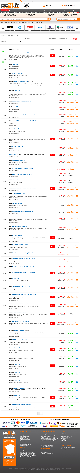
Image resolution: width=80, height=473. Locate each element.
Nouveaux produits (24, 451)
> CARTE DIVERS (28, 22)
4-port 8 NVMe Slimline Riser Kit (20, 404)
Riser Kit (14, 129)
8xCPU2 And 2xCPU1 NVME (18, 244)
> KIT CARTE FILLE (37, 22)
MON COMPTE (49, 5)
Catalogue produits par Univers (27, 450)
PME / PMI (63, 434)
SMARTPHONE (62, 12)
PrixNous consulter (61, 168)
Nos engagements (24, 435)
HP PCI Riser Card (16, 73)
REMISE (52, 49)
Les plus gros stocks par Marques (27, 454)
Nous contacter (71, 15)
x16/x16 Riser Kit (15, 203)
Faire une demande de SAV (47, 446)
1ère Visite (22, 440)
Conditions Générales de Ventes (48, 437)
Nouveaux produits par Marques (27, 452)
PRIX (60, 49)
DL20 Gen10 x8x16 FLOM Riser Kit (20, 174)
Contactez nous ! (24, 445)
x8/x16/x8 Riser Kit (16, 217)
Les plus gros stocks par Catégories (28, 455)
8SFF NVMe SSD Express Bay (19, 304)
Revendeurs (63, 435)
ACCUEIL (2, 22)
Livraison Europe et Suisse (67, 450)
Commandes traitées (74, 1)
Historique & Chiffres (24, 436)
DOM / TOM (63, 440)
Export (62, 443)
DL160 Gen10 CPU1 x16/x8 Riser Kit (21, 168)
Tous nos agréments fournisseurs (48, 434)
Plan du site (22, 442)
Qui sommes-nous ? (24, 434)
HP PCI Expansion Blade (18, 312)
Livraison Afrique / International (67, 448)
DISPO (70, 49)
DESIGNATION (13, 49)
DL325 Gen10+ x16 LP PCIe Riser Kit (21, 211)
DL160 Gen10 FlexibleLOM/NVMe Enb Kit (22, 188)
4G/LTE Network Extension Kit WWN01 (22, 120)
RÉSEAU (15, 12)
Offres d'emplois (44, 451)
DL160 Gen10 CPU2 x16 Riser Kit (20, 101)
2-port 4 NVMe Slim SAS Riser (19, 286)
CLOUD (32, 12)
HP (19, 30)
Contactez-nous (53, 0)
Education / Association (66, 437)
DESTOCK (76, 12)
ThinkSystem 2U (16, 330)
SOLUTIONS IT (38, 12)
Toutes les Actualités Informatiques (27, 456)
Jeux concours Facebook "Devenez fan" (49, 438)
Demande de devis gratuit (46, 436)
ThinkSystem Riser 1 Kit (18, 81)
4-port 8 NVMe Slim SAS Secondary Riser (22, 294)
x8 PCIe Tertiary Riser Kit (18, 226)
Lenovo (29, 30)
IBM (70, 30)
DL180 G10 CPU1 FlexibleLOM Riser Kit (22, 115)
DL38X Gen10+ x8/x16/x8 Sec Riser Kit (22, 267)
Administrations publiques (66, 436)
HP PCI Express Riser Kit (18, 339)
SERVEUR (3, 12)
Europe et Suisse (64, 442)
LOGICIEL (27, 12)
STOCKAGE (9, 12)
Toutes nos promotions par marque (48, 435)
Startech (9, 30)
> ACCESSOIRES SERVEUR (18, 22)
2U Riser (13, 137)
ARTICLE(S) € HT (70, 5)
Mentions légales (24, 443)
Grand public (63, 439)
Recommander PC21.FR (25, 444)
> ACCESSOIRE (8, 22)
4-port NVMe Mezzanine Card (19, 321)
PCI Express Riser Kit (16, 146)
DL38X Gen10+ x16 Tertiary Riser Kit (21, 253)
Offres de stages (44, 452)
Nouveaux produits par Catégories (27, 453)
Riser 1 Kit (14, 90)
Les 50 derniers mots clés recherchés (49, 440)
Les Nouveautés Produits (10, 46)
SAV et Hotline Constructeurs (47, 445)
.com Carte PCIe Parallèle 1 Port (21, 53)
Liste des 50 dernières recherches (9, 464)
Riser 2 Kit (14, 356)
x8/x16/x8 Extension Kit (17, 160)
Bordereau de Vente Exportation (68, 447)
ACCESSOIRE (70, 12)
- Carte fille (13, 64)
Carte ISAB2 (12, 154)
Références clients (24, 438)
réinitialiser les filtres (75, 39)
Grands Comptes (64, 438)
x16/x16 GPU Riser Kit (17, 194)
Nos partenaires (23, 437)
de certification (31, 15)
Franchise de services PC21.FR (47, 453)
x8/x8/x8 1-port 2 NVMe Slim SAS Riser (22, 258)
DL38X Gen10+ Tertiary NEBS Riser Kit (22, 272)
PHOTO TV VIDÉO (46, 12)
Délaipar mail (70, 174)
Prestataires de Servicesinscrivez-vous (9, 461)
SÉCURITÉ (21, 12)
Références (62, 1)
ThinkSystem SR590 (17, 388)
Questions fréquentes (25, 439)
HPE (60, 30)
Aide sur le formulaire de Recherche (48, 439)
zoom (5, 59)
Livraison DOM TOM (65, 451)
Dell (40, 30)
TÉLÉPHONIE (55, 12)
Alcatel (50, 30)
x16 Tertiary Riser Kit (16, 235)
